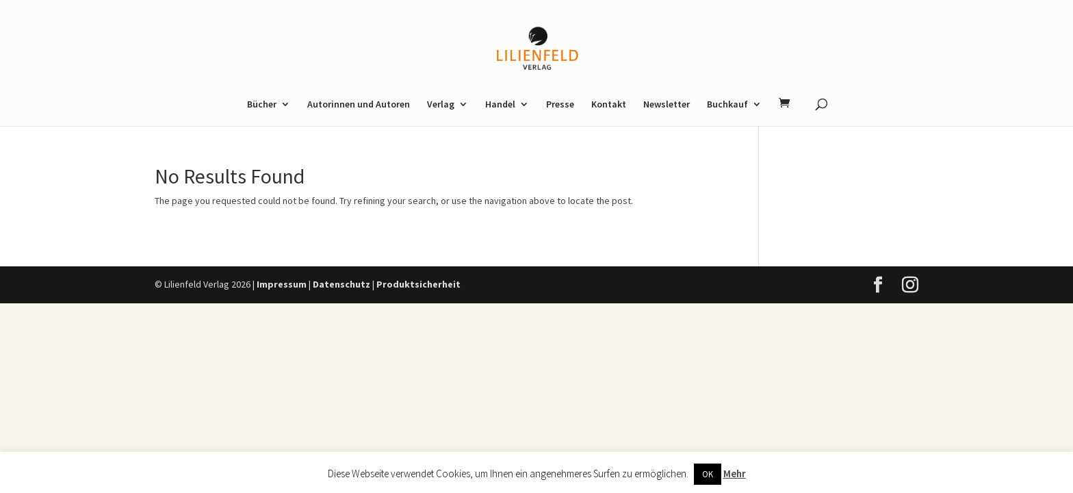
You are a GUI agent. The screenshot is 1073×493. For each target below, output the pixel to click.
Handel (500, 104)
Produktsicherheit (418, 284)
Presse (560, 104)
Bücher (261, 104)
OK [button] (707, 474)
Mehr (734, 473)
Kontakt (608, 104)
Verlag (440, 104)
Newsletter (666, 104)
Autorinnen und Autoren (358, 104)
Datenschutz (341, 284)
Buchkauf (727, 104)
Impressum (282, 284)
